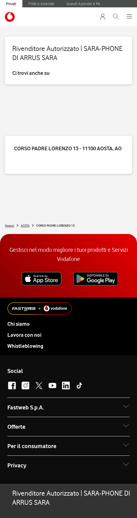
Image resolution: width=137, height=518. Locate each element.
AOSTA (25, 225)
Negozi (9, 225)
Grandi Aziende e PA (83, 3)
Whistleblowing (25, 346)
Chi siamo (18, 324)
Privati (11, 3)
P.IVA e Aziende (41, 3)
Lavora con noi (24, 335)
